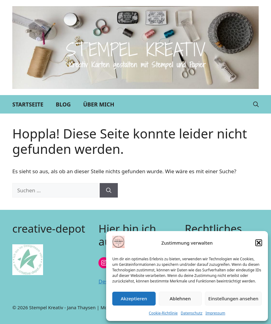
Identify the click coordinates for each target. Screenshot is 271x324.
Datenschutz (191, 313)
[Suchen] (109, 190)
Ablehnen (180, 298)
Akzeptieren (134, 298)
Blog (63, 104)
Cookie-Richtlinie (163, 313)
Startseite (27, 104)
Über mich (98, 104)
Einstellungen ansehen (233, 298)
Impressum (215, 313)
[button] (259, 243)
